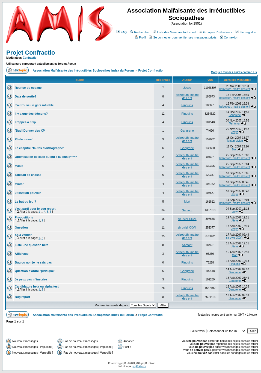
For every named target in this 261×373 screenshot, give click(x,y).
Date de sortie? (25, 96)
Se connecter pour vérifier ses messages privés (182, 37)
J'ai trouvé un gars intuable (34, 105)
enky (235, 211)
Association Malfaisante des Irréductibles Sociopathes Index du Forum (83, 70)
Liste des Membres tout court (174, 32)
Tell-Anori (235, 123)
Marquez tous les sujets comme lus (234, 72)
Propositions (24, 217)
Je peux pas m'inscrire (31, 279)
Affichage (21, 253)
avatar (19, 183)
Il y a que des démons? (31, 113)
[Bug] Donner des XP (30, 130)
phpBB (123, 363)
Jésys (187, 87)
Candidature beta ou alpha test (37, 286)
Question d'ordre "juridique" (35, 271)
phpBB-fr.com (139, 366)
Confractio (30, 57)
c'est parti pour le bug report (35, 208)
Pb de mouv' (23, 139)
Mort (235, 149)
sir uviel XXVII (187, 219)
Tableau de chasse (28, 174)
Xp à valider (23, 234)
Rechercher (140, 32)
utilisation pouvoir (28, 192)
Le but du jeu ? (25, 201)
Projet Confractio (30, 52)
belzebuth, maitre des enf (235, 89)
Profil (140, 37)
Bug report (22, 296)
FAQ (122, 32)
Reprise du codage (28, 87)
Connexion (229, 37)
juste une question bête (31, 245)
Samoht (187, 210)
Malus (19, 165)
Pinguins (187, 105)
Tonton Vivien (235, 140)
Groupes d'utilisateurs (215, 32)
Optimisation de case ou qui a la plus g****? (46, 156)
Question (21, 227)
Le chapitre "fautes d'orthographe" (39, 148)
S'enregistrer (246, 32)
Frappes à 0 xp (25, 122)
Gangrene (235, 115)
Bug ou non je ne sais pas (33, 262)
